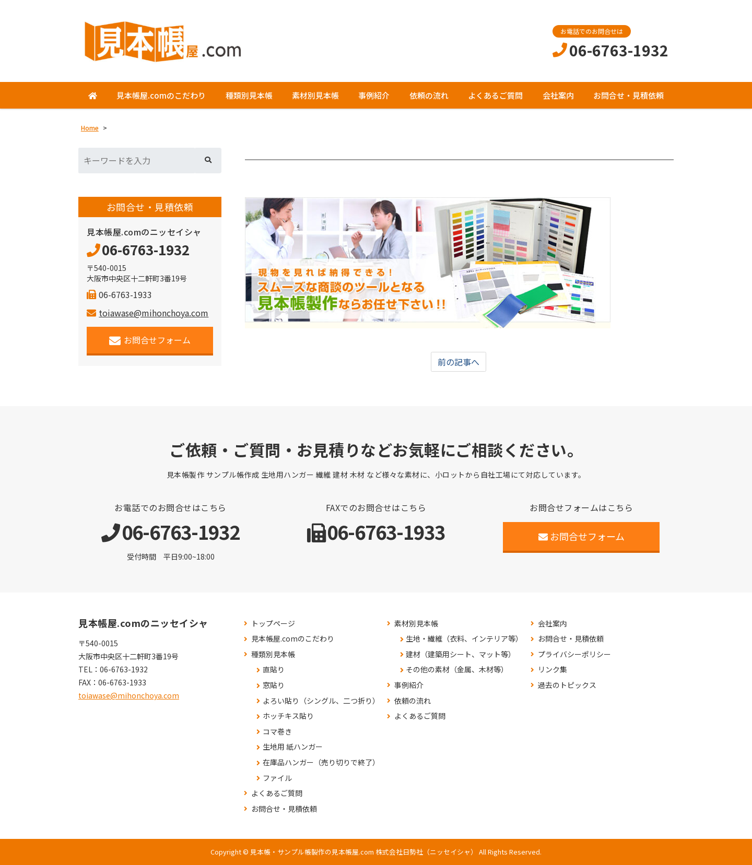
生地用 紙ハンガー (293, 747)
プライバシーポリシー (574, 654)
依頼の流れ (429, 95)
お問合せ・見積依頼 (628, 95)
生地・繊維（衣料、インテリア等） (464, 639)
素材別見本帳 (315, 95)
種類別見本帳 (249, 95)
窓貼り (274, 685)
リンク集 (552, 670)
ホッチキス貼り (288, 716)
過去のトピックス (567, 685)
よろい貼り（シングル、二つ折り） (321, 701)
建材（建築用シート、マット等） (460, 654)
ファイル (277, 778)
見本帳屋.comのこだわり (161, 95)
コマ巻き (277, 732)
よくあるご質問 (495, 95)
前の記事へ (458, 362)
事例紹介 (374, 95)
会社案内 (558, 95)
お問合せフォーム (150, 340)
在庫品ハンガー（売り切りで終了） (321, 762)
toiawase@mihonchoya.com (147, 312)
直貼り (274, 670)
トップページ (273, 624)
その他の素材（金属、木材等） (457, 670)
